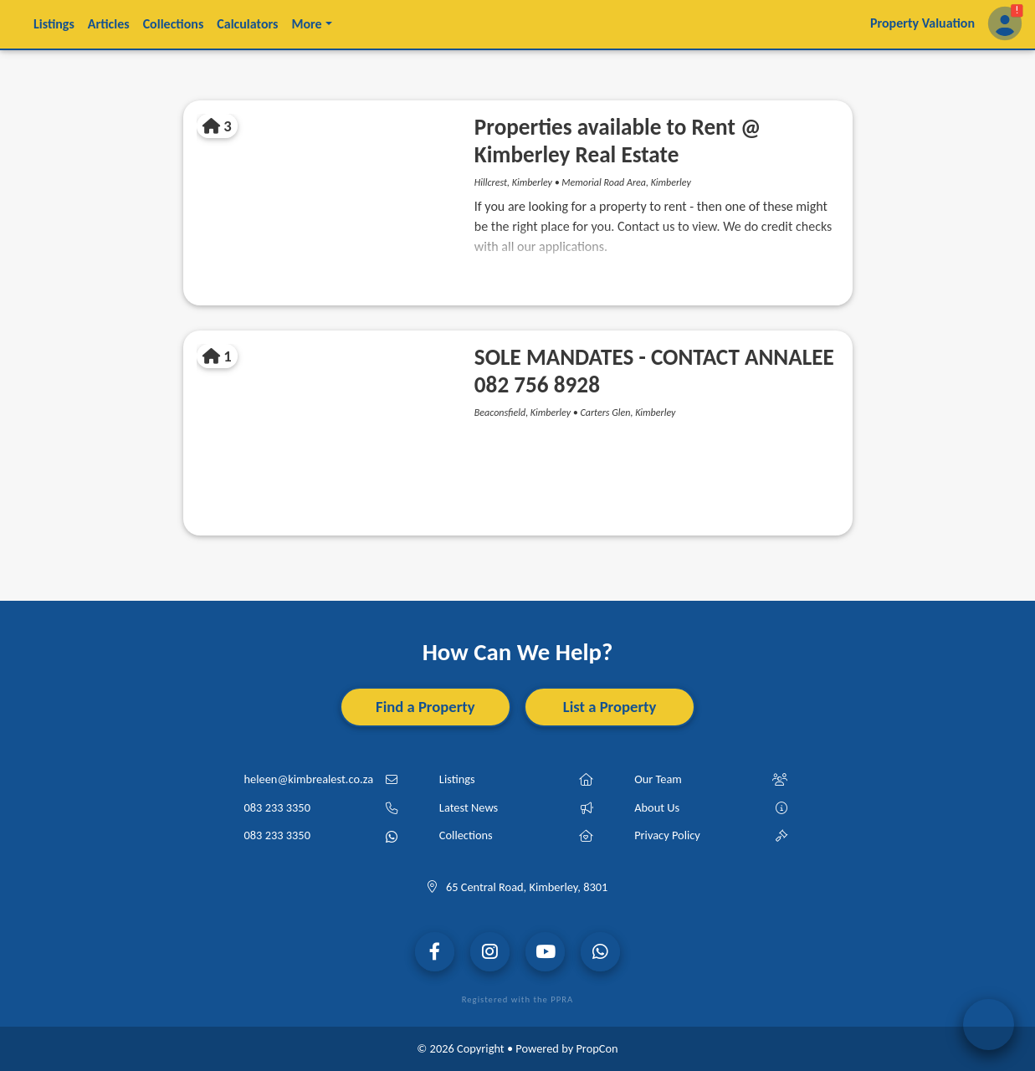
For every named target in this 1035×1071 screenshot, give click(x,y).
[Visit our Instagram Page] (490, 951)
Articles (109, 24)
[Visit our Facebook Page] (434, 951)
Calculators (247, 24)
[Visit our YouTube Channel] (545, 951)
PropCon (596, 1048)
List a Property (610, 706)
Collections (173, 24)
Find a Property (425, 706)
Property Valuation (922, 23)
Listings (53, 24)
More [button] (306, 24)
